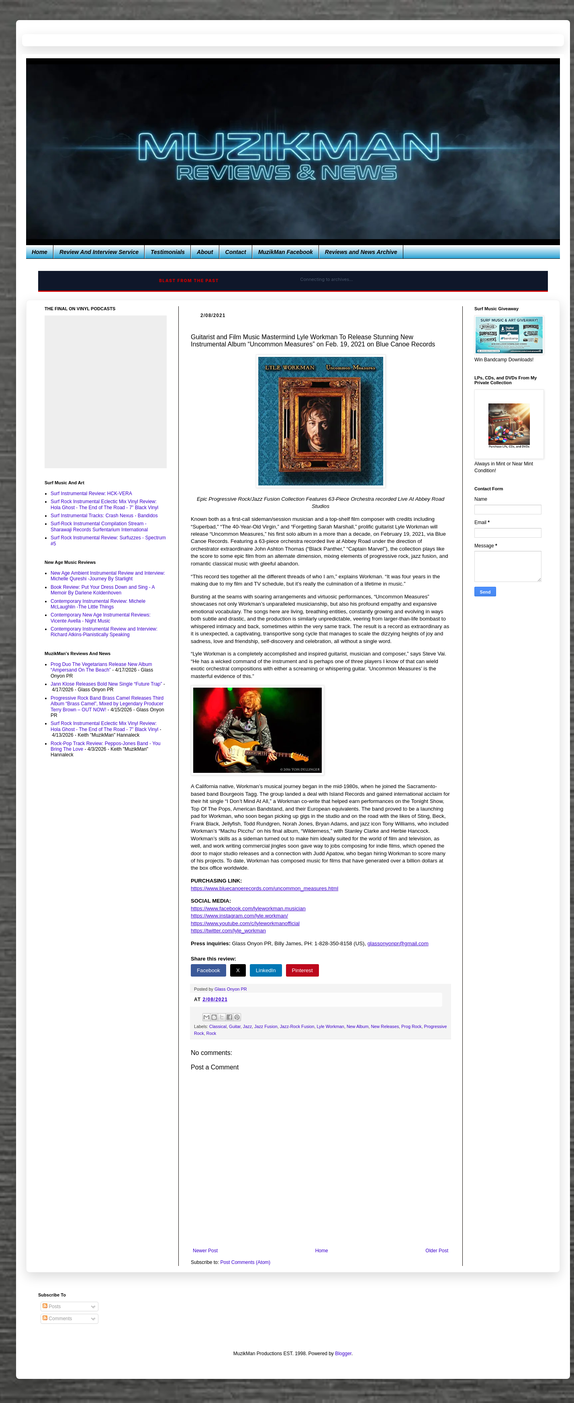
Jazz (247, 1026)
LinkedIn (266, 970)
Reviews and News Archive (361, 252)
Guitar (235, 1026)
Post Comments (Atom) (245, 1262)
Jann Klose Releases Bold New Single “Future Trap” (106, 684)
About (205, 252)
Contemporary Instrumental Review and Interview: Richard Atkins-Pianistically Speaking (104, 631)
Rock (211, 1033)
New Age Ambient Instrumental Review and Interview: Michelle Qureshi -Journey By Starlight (108, 576)
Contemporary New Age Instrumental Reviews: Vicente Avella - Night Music (101, 617)
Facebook (208, 970)
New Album (358, 1026)
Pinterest (302, 970)
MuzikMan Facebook (285, 252)
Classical (218, 1026)
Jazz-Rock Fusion (297, 1026)
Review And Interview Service (99, 252)
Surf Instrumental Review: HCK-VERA (91, 493)
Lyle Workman (330, 1026)
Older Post (436, 1250)
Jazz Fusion (266, 1026)
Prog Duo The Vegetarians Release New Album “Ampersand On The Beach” (101, 667)
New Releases (385, 1026)
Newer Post (205, 1250)
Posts (52, 1306)
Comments (57, 1318)
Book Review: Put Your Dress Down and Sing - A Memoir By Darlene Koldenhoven (103, 590)
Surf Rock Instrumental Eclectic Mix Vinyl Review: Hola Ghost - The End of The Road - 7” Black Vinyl (104, 504)
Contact (235, 252)
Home (39, 252)
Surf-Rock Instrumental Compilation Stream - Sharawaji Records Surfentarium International (99, 526)
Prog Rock (411, 1026)
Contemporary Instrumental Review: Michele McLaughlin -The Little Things (98, 604)
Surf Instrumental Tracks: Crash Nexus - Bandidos (104, 515)
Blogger (343, 1353)
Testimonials (168, 252)
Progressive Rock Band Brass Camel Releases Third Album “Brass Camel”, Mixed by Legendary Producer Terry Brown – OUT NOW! (107, 704)
